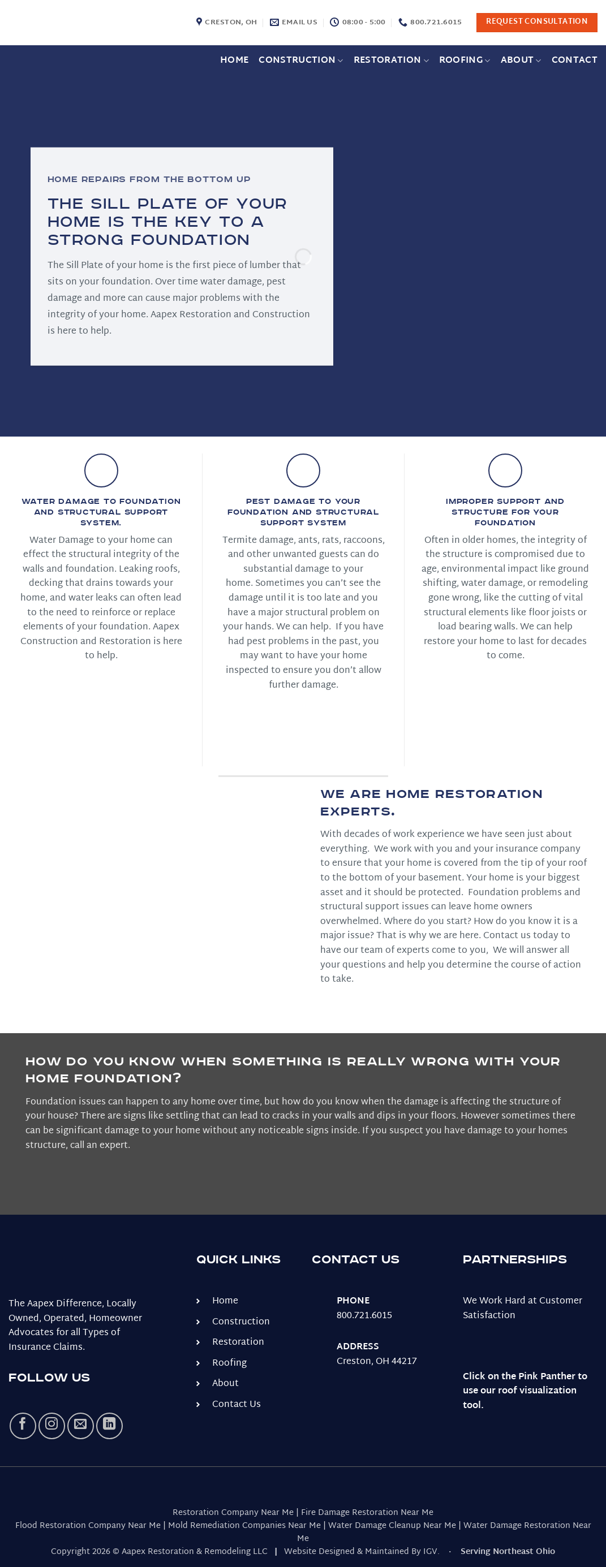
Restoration (391, 61)
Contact (575, 61)
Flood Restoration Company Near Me (88, 1526)
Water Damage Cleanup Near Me (392, 1526)
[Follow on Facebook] (23, 1426)
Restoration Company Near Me (233, 1513)
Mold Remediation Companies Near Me (244, 1526)
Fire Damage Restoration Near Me (367, 1513)
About (521, 61)
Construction (301, 61)
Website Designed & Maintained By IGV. (362, 1552)
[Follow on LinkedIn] (109, 1426)
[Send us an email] (80, 1426)
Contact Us (236, 1405)
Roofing (465, 61)
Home (234, 61)
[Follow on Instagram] (51, 1426)
